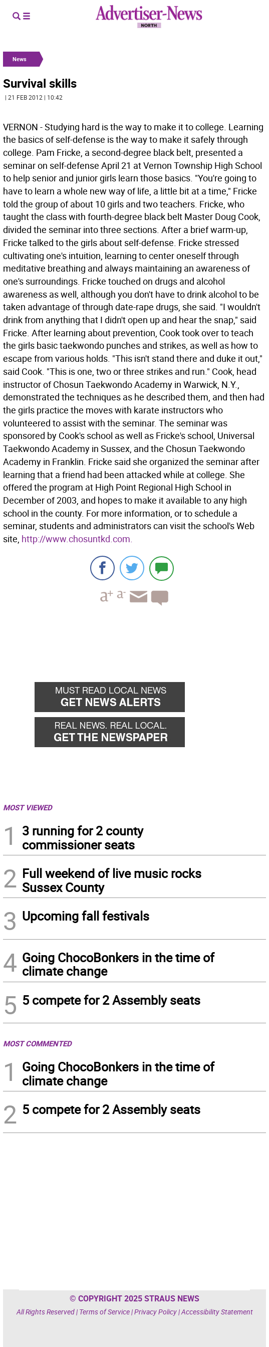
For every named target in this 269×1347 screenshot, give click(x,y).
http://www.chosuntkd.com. (77, 539)
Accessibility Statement (217, 1311)
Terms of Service (104, 1311)
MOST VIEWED (27, 807)
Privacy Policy (155, 1311)
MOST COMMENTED (37, 1043)
